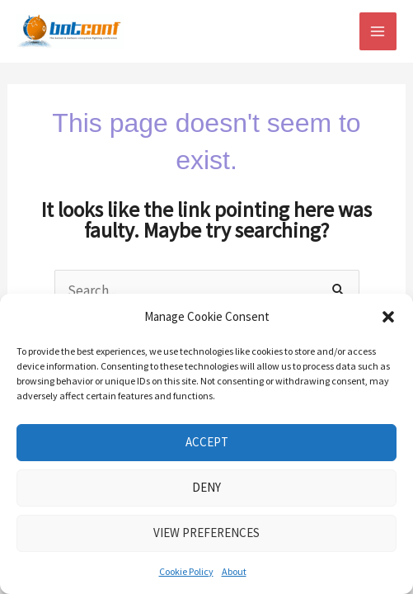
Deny (206, 487)
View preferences (206, 532)
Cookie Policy (186, 571)
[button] (388, 317)
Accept (206, 442)
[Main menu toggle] (378, 31)
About (234, 571)
